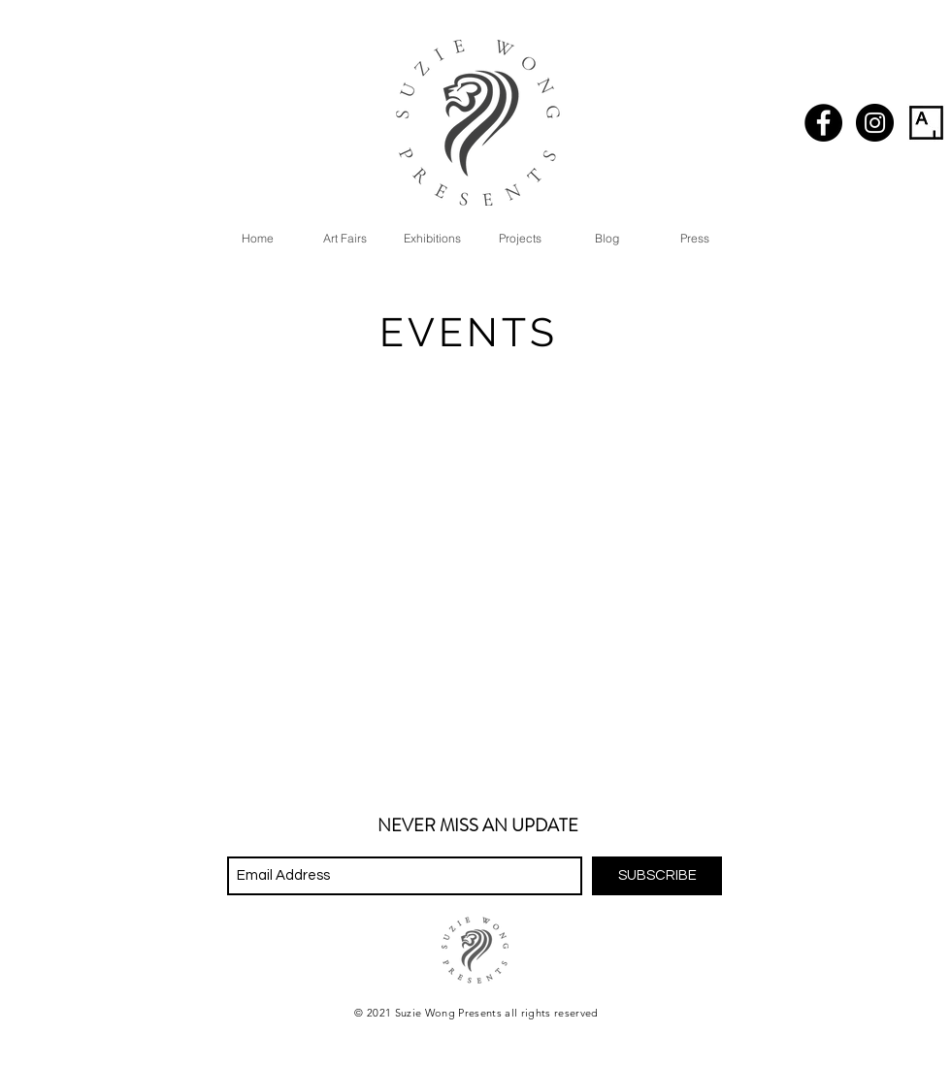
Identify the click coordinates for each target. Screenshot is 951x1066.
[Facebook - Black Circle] (823, 123)
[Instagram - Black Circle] (875, 123)
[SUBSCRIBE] (657, 875)
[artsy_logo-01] (926, 123)
